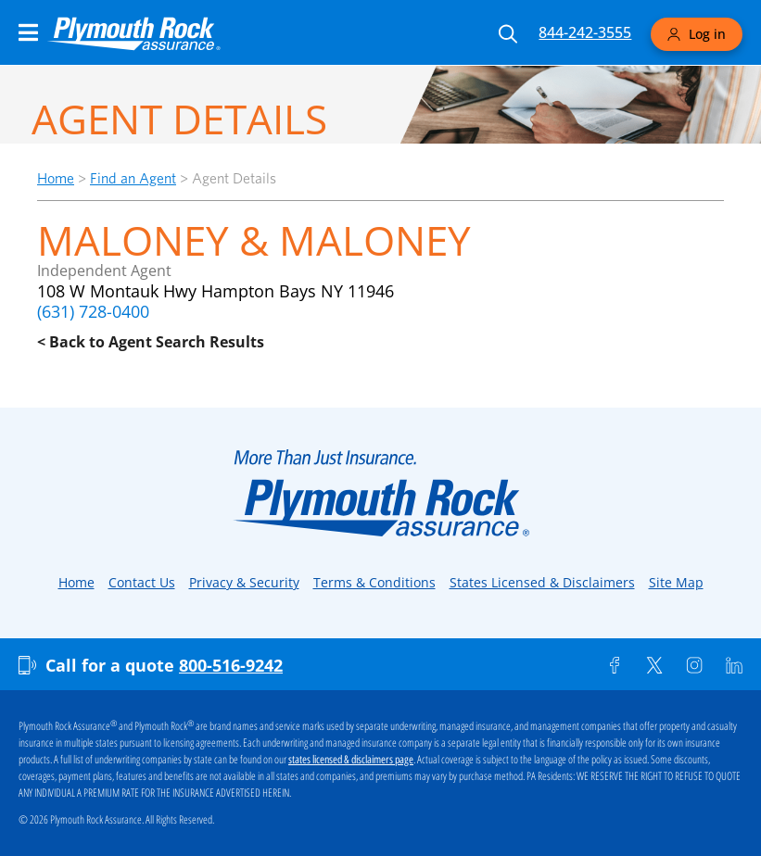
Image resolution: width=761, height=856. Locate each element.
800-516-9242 (231, 665)
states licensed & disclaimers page (350, 759)
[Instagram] (694, 665)
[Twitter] (654, 665)
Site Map (676, 582)
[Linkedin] (734, 665)
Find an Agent (133, 178)
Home (55, 178)
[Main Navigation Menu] (28, 32)
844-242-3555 (585, 32)
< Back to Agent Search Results (150, 342)
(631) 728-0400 (93, 311)
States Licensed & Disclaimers (542, 582)
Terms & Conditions (374, 582)
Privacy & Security (244, 582)
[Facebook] (614, 665)
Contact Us (141, 582)
